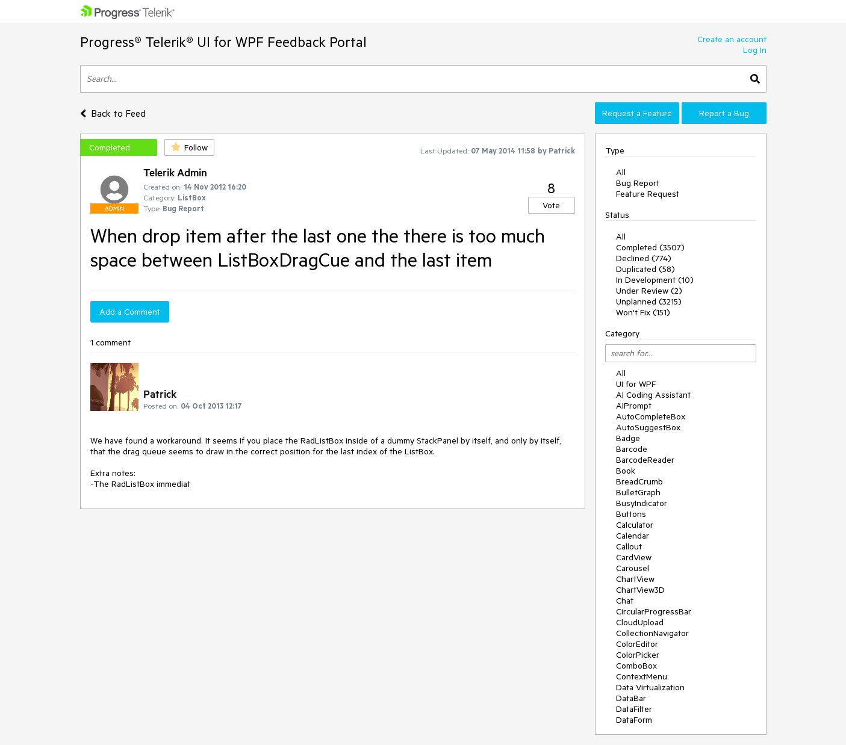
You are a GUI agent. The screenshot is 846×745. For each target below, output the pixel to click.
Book (625, 470)
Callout (629, 546)
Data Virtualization (650, 687)
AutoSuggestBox (648, 427)
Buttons (631, 514)
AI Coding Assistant (653, 394)
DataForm (634, 719)
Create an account (732, 39)
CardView (634, 557)
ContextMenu (641, 676)
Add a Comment (129, 311)
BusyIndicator (641, 503)
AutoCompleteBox (650, 416)
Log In (755, 50)
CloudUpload (640, 622)
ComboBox (636, 665)
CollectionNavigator (652, 633)
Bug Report (637, 183)
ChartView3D (640, 589)
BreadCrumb (639, 481)
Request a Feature (637, 113)
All (621, 172)
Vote (551, 205)
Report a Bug (724, 113)
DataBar (631, 698)
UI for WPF (636, 384)
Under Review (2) (649, 290)
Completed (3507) (650, 247)
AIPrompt (634, 405)
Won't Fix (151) (643, 312)
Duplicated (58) (645, 269)
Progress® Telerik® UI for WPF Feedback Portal (223, 42)
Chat (624, 600)
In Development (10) (655, 279)
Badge (628, 438)
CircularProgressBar (653, 611)
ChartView (635, 578)
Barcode (631, 449)
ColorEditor (637, 643)
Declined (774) (643, 258)
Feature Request (647, 193)
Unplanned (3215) (649, 301)
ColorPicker (637, 654)
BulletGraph (638, 492)
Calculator (634, 524)
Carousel (632, 568)
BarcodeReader (645, 459)
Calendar (632, 535)
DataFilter (634, 708)
